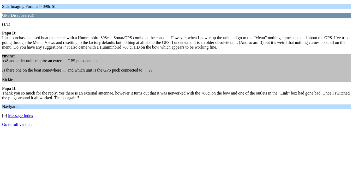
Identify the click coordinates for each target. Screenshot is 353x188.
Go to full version (17, 124)
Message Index (20, 115)
